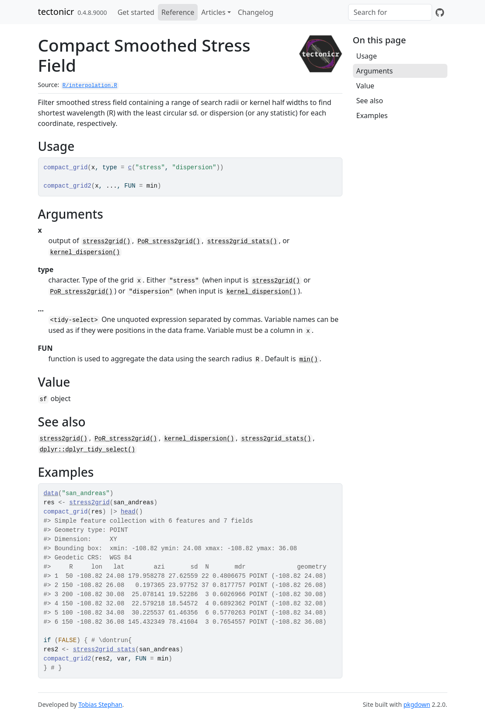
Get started (136, 12)
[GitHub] (439, 12)
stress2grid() (106, 241)
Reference (177, 12)
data (51, 493)
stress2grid (89, 502)
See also (369, 100)
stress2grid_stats (104, 649)
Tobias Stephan (100, 704)
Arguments (374, 71)
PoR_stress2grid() (169, 241)
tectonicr (56, 11)
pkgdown (416, 704)
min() (309, 359)
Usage (366, 56)
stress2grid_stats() (242, 241)
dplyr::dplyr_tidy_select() (87, 449)
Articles (213, 12)
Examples (372, 115)
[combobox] (390, 12)
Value (365, 86)
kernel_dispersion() (85, 252)
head (128, 511)
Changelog (255, 12)
